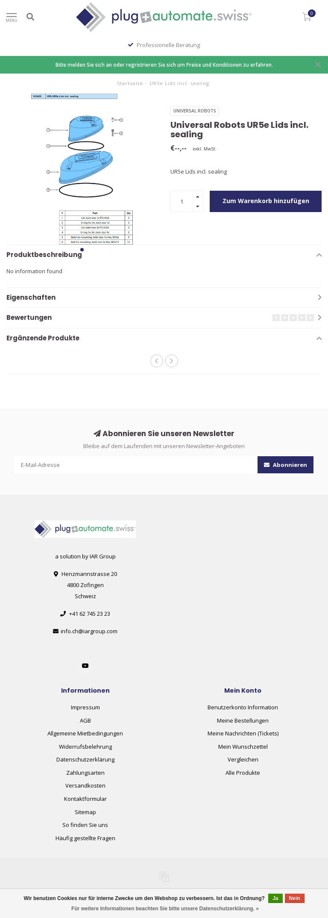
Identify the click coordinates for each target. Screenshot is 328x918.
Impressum (85, 707)
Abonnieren (285, 465)
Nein (294, 898)
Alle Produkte (243, 772)
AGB (85, 720)
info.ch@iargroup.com (89, 631)
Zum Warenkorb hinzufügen (266, 201)
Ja (275, 898)
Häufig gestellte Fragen (85, 838)
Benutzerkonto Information (243, 707)
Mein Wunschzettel (243, 746)
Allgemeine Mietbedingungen (85, 733)
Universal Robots (194, 111)
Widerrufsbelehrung (85, 746)
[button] (82, 249)
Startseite (130, 83)
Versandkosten (85, 785)
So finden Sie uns (85, 825)
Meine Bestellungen (243, 720)
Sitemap (85, 812)
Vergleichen (243, 759)
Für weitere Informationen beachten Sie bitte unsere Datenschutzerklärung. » (165, 909)
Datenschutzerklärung (85, 759)
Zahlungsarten (85, 772)
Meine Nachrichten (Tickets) (243, 733)
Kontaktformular (85, 799)
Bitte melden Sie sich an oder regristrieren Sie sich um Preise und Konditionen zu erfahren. (164, 64)
